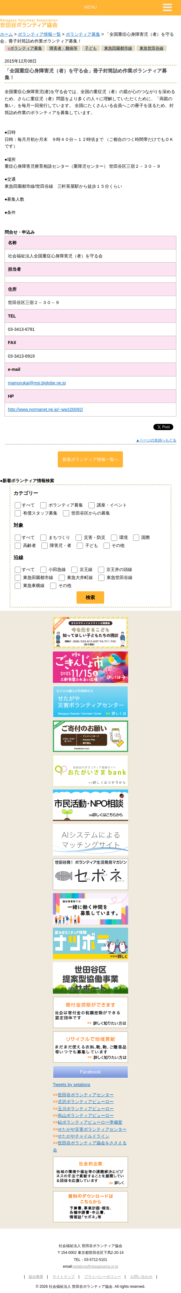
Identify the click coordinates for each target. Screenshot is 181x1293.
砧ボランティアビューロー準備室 (90, 1122)
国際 (141, 538)
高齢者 (25, 546)
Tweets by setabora (71, 1084)
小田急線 (53, 570)
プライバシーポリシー (102, 1277)
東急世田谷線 (115, 578)
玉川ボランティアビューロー (86, 1108)
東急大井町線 (76, 578)
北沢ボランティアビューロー (86, 1101)
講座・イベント (108, 505)
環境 (119, 538)
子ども (87, 546)
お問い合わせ (141, 1277)
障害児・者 (56, 546)
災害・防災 (90, 538)
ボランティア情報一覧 (39, 34)
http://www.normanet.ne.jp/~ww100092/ (45, 409)
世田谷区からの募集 (86, 513)
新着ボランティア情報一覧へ (90, 459)
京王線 (81, 570)
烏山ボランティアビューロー (86, 1115)
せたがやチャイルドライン (83, 1136)
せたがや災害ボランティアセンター (92, 1129)
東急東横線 (30, 586)
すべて (25, 505)
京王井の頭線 (115, 570)
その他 (114, 546)
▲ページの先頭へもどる (156, 440)
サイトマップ (64, 1277)
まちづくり (55, 538)
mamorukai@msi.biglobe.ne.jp (37, 382)
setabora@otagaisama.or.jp (95, 1266)
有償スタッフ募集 (36, 513)
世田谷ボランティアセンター (86, 1094)
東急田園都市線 (34, 578)
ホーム (6, 34)
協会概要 (36, 1277)
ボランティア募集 (83, 34)
